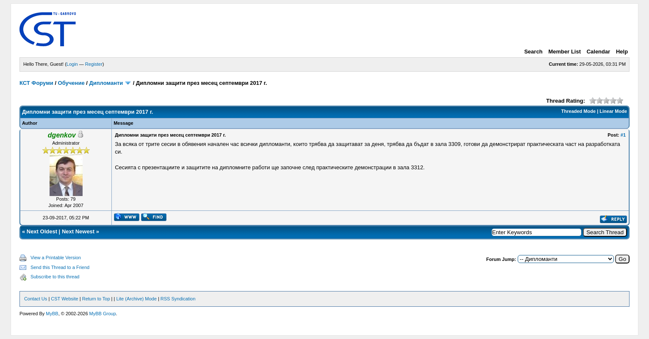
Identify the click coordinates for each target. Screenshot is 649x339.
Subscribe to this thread (55, 276)
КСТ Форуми (36, 83)
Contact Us (35, 298)
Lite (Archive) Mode (136, 298)
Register (94, 64)
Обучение (71, 83)
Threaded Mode (578, 111)
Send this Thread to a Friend (60, 267)
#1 (623, 134)
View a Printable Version (56, 257)
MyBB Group (102, 313)
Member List (564, 51)
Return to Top (96, 298)
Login (72, 64)
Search (533, 51)
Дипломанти (106, 83)
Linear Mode (613, 111)
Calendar (598, 51)
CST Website (64, 298)
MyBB (52, 313)
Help (622, 51)
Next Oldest (42, 231)
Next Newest (78, 231)
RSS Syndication (178, 298)
